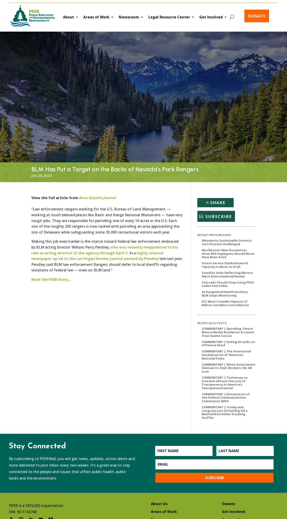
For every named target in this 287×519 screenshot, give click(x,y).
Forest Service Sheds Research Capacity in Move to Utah (225, 265)
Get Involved (211, 17)
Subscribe (218, 216)
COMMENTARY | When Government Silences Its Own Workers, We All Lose (228, 367)
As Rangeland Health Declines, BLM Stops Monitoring (225, 293)
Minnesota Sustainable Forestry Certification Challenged (227, 242)
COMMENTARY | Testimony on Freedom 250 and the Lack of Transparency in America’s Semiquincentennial (225, 382)
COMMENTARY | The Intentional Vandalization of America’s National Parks (226, 354)
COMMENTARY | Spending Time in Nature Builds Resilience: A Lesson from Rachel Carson (228, 332)
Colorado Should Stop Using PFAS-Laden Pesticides (228, 284)
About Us (159, 503)
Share (218, 202)
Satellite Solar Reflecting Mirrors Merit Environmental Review (227, 274)
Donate (256, 16)
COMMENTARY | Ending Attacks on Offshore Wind (228, 343)
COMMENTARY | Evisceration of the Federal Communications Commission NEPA (226, 397)
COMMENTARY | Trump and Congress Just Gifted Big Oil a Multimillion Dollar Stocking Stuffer (225, 412)
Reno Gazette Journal (97, 197)
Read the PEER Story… (51, 279)
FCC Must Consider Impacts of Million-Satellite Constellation (225, 303)
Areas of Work (96, 17)
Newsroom (129, 17)
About (68, 17)
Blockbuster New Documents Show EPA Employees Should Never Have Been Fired (228, 253)
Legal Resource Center (169, 17)
